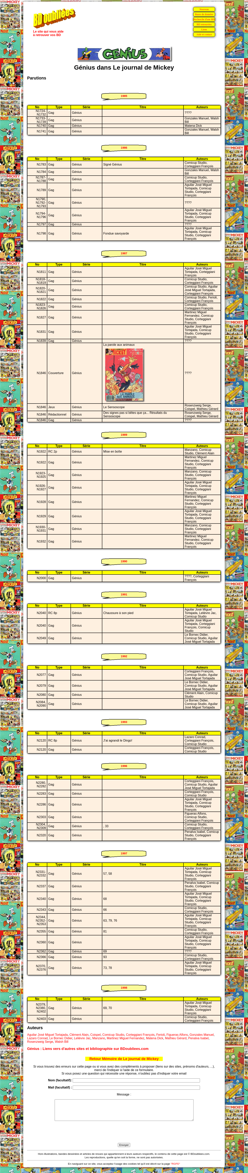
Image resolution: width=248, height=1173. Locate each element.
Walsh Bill (61, 1041)
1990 (124, 561)
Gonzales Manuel (201, 1034)
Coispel (95, 1034)
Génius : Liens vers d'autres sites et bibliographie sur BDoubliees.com (87, 1049)
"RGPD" (175, 1167)
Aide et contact (204, 34)
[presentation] (124, 1136)
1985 (124, 95)
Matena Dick (154, 1038)
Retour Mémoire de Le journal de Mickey (124, 1059)
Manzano (98, 1038)
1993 (124, 722)
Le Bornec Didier (60, 1038)
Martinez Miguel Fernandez (125, 1038)
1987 (124, 253)
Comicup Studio (113, 1034)
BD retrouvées (204, 24)
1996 (124, 766)
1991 (124, 594)
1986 (124, 147)
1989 (124, 434)
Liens (204, 29)
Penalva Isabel (198, 1038)
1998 (124, 987)
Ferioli (160, 1034)
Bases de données (204, 14)
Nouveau (204, 9)
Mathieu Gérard (175, 1038)
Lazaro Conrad (37, 1038)
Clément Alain (79, 1034)
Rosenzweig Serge (40, 1041)
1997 (124, 853)
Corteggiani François (140, 1034)
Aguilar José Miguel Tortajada (47, 1034)
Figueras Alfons (177, 1034)
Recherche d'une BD (204, 19)
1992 (124, 656)
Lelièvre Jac (82, 1038)
